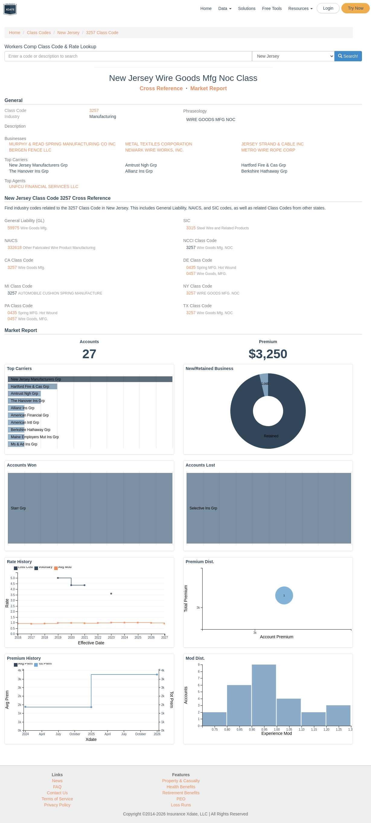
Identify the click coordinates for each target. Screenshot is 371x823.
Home (206, 8)
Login (328, 8)
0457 (191, 273)
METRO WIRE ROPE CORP (268, 150)
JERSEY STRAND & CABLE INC (272, 144)
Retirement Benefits (181, 792)
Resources (300, 8)
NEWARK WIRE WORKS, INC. (154, 150)
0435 (191, 267)
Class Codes (39, 32)
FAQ (57, 786)
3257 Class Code (102, 32)
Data (224, 8)
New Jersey (68, 32)
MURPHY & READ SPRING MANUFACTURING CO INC (62, 144)
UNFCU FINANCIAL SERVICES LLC (43, 186)
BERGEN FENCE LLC (30, 150)
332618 (15, 247)
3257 (94, 110)
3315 (191, 227)
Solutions (247, 8)
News (57, 780)
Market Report (208, 88)
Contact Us (57, 792)
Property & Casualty (181, 780)
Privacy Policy (57, 804)
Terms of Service (57, 798)
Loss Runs (181, 804)
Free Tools (272, 8)
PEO (181, 798)
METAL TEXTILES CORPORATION (158, 144)
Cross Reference (161, 88)
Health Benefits (181, 786)
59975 (13, 227)
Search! (348, 56)
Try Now (355, 8)
